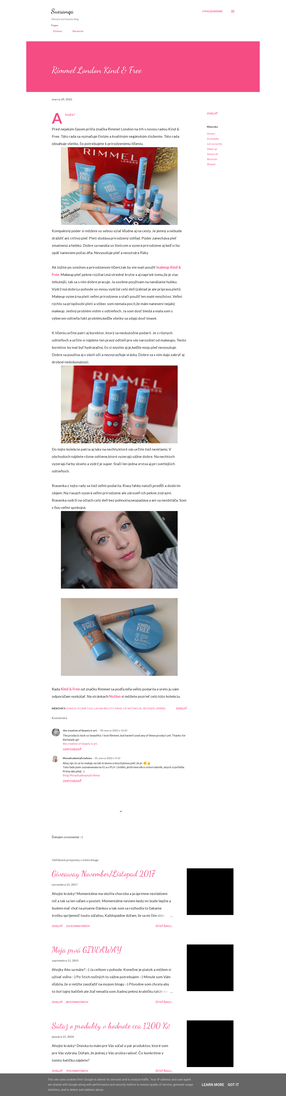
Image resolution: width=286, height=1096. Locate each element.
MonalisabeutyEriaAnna (77, 758)
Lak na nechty (214, 143)
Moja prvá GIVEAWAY (86, 949)
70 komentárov (77, 1070)
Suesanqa (62, 11)
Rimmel (211, 164)
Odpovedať (72, 749)
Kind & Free (70, 689)
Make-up (212, 148)
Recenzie (75, 31)
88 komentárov (77, 1001)
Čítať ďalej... (164, 926)
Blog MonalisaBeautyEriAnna (81, 775)
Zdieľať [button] (212, 113)
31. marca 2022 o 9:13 (107, 758)
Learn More (213, 1085)
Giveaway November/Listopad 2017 (103, 873)
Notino (115, 696)
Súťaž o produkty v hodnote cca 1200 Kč (111, 1025)
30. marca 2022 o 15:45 (113, 730)
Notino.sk (212, 154)
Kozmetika (213, 138)
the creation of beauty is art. (80, 730)
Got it (233, 1085)
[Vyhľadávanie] (212, 11)
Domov (55, 31)
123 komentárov (78, 926)
